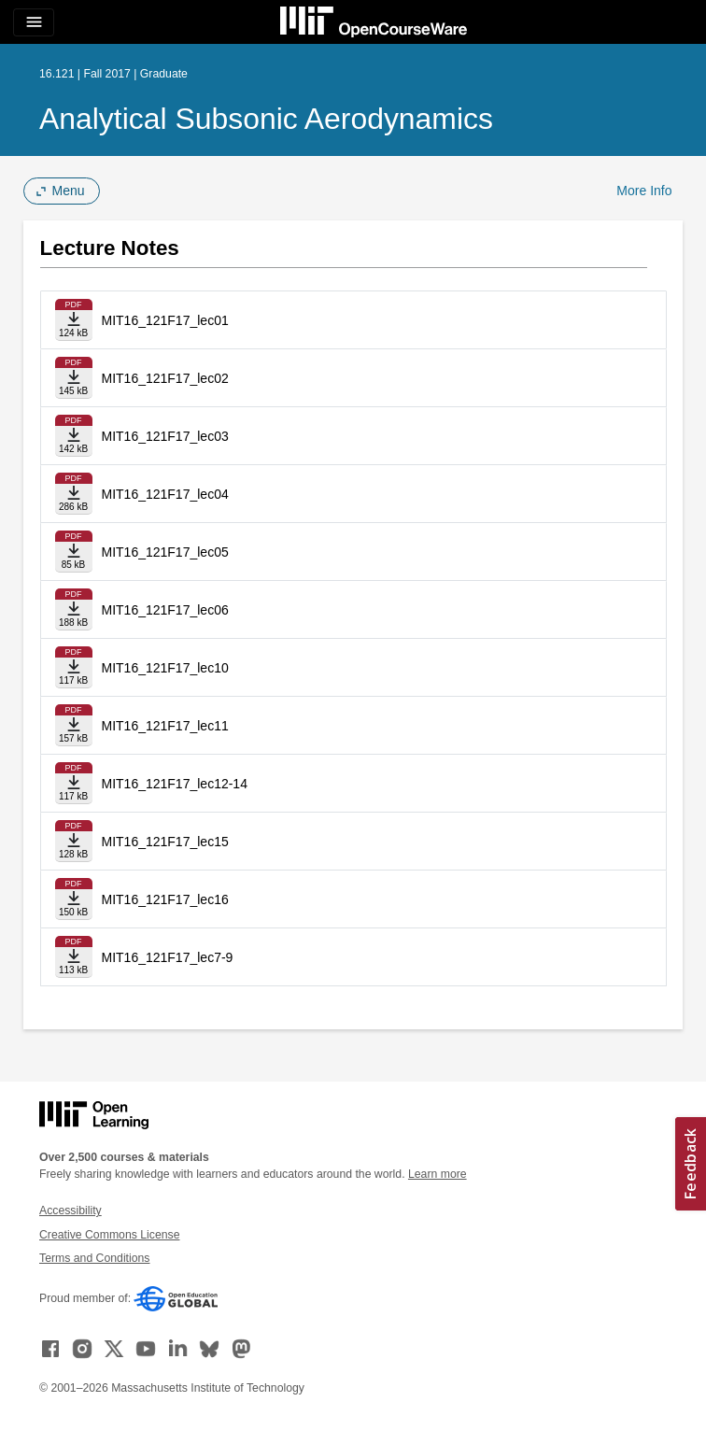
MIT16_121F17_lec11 (165, 725)
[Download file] (73, 320)
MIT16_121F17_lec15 (165, 841)
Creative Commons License (109, 1234)
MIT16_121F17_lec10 (165, 667)
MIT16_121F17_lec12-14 (174, 783)
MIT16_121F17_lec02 (165, 378)
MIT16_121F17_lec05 (165, 552)
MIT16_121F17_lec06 (165, 609)
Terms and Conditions (94, 1258)
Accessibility (70, 1210)
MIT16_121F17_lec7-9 (167, 957)
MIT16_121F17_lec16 (165, 899)
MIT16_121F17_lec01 (165, 320)
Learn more (437, 1174)
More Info (643, 190)
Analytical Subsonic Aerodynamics (266, 118)
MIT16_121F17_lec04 (165, 494)
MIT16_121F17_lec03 (165, 436)
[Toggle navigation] (33, 22)
